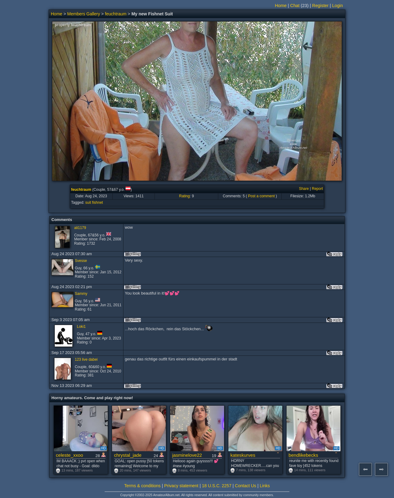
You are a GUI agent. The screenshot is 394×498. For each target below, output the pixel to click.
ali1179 (80, 228)
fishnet (97, 202)
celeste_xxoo (69, 455)
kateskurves (243, 455)
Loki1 (81, 326)
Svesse (81, 261)
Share (304, 189)
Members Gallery (83, 13)
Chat (295, 5)
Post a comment (261, 196)
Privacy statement (181, 485)
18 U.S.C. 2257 (216, 485)
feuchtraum (116, 13)
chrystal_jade (128, 455)
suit (88, 202)
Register (320, 5)
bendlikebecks (303, 455)
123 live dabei (86, 359)
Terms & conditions (142, 485)
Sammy (81, 293)
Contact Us (245, 485)
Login (337, 5)
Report (317, 189)
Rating (184, 196)
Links (265, 485)
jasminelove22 (187, 455)
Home (281, 5)
